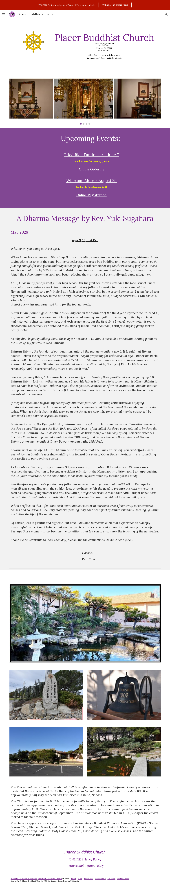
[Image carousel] (85, 100)
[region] (85, 5)
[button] (3, 14)
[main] (104, 46)
